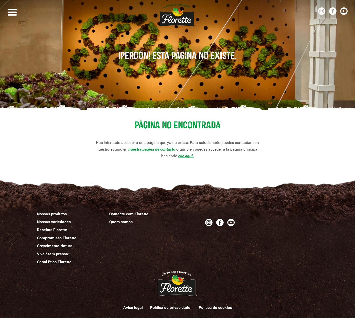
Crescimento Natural (55, 245)
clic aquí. (186, 156)
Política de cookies (215, 307)
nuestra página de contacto (151, 149)
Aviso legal (133, 307)
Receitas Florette (52, 229)
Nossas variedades (54, 221)
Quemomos (121, 221)
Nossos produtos (52, 214)
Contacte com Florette (128, 214)
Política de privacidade (170, 307)
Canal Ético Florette (54, 261)
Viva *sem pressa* (53, 254)
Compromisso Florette (56, 238)
